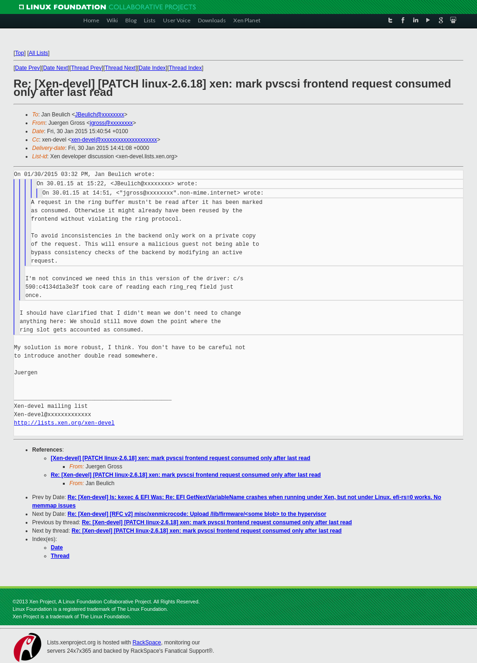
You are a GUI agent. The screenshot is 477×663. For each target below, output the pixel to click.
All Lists (38, 53)
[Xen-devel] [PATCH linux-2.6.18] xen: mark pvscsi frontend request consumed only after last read (180, 458)
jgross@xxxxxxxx (111, 123)
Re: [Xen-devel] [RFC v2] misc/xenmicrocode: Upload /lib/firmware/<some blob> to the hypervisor (197, 514)
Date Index (152, 68)
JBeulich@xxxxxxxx (99, 114)
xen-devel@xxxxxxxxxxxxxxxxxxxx (114, 139)
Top (19, 53)
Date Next (55, 68)
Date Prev (27, 68)
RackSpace (146, 642)
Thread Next (120, 68)
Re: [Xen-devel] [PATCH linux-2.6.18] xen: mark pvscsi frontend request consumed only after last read (186, 475)
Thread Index (185, 68)
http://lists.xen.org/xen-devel (64, 423)
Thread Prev (86, 68)
